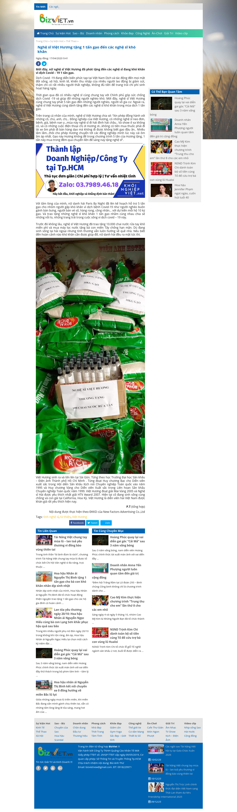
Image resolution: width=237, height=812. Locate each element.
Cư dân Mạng (136, 731)
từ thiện (65, 517)
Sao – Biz (59, 723)
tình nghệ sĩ (51, 517)
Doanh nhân (80, 723)
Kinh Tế (40, 727)
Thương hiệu (80, 735)
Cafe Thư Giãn (155, 727)
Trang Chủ (42, 41)
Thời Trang (98, 731)
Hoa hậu (59, 735)
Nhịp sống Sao (192, 727)
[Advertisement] (216, 65)
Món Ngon (153, 731)
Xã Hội (39, 735)
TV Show (170, 731)
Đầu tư (77, 731)
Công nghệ (135, 723)
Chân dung (79, 727)
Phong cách (98, 723)
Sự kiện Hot (57, 41)
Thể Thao (71, 41)
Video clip (190, 723)
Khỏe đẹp (116, 723)
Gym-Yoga (116, 731)
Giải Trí (170, 723)
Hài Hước (189, 731)
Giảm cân (115, 727)
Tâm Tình (97, 735)
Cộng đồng (190, 735)
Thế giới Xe (135, 727)
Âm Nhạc (171, 727)
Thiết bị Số (135, 735)
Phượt (150, 735)
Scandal (58, 739)
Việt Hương (79, 517)
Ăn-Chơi (152, 723)
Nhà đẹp (96, 727)
